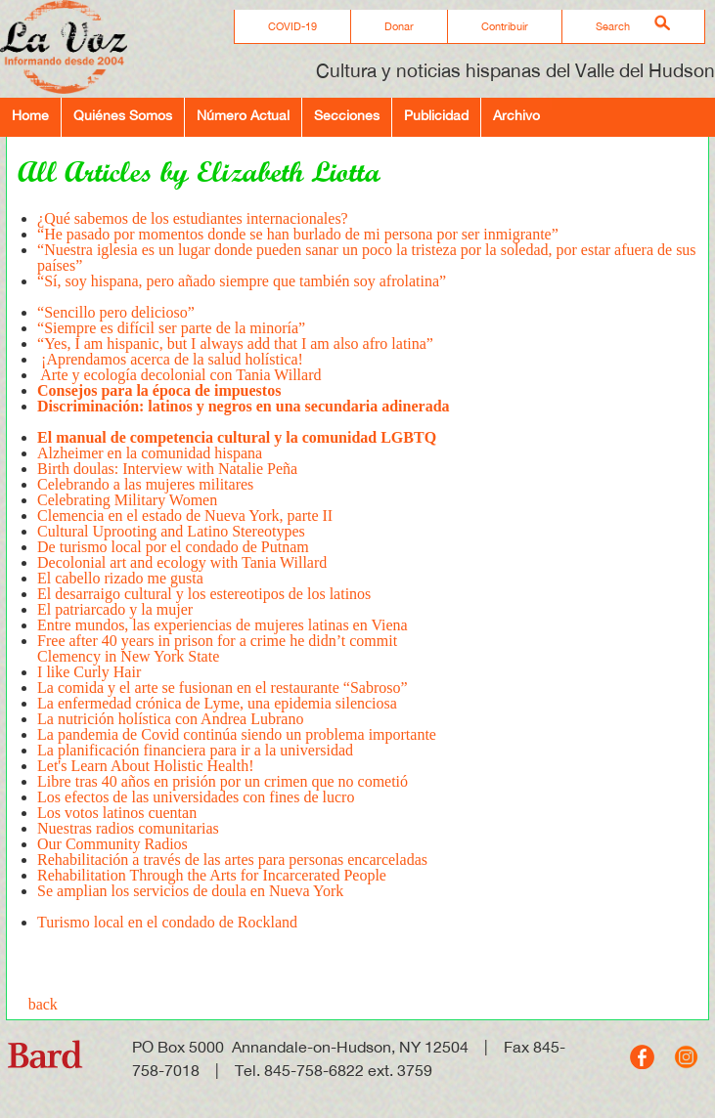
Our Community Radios (112, 844)
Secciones (347, 115)
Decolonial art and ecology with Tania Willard (182, 562)
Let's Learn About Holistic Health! (147, 765)
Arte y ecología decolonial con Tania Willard (179, 374)
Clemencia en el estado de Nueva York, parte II (186, 515)
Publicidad (436, 115)
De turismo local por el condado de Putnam (173, 546)
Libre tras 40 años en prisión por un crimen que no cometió (222, 781)
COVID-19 (292, 26)
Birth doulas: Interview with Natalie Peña (169, 468)
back (43, 1004)
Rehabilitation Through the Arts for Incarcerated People (211, 875)
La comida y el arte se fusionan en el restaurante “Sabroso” (222, 687)
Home (30, 115)
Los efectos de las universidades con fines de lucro (195, 797)
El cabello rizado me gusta (120, 578)
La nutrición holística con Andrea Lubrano (170, 718)
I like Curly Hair (89, 672)
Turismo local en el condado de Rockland (167, 922)
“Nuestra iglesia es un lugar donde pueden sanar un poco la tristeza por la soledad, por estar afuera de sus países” (366, 257)
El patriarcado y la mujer (115, 609)
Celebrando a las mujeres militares (145, 484)
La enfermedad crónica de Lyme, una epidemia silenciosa (217, 703)
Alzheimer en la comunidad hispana (149, 453)
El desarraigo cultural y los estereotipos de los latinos (206, 593)
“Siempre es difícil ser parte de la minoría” (171, 328)
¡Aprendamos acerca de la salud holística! (170, 359)
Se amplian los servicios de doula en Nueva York (190, 898)
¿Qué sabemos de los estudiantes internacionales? (192, 218)
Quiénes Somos (122, 115)
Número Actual (243, 115)
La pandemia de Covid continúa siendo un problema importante (236, 734)
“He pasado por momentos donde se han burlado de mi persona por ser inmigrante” (298, 234)
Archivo (516, 115)
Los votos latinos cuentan (117, 812)
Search (613, 26)
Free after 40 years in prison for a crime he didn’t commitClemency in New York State (217, 648)
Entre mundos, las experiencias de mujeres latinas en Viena (222, 625)
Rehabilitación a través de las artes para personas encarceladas (232, 859)
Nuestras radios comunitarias (128, 828)
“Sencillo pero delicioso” (116, 312)
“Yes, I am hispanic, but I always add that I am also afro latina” (235, 343)
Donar (399, 26)
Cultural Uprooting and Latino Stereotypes (171, 531)
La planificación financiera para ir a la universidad (195, 750)
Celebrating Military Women (127, 500)
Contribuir (504, 26)
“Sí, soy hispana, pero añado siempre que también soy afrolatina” (241, 289)
